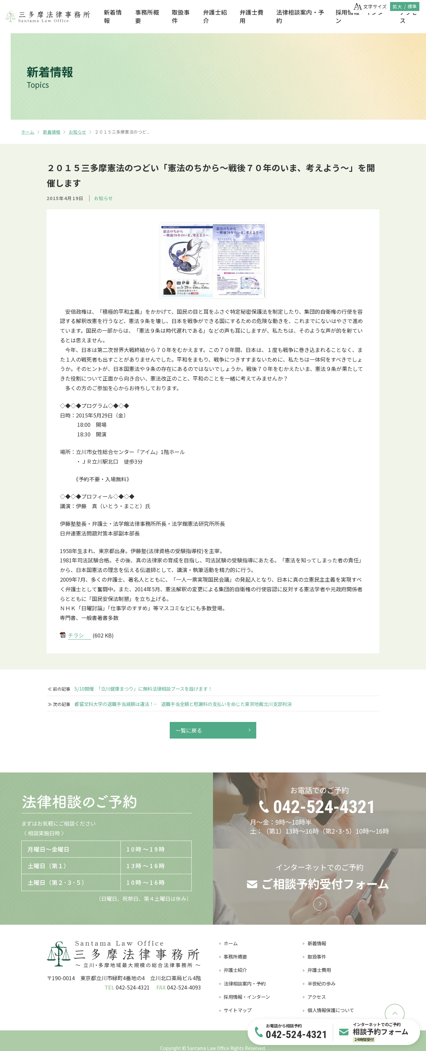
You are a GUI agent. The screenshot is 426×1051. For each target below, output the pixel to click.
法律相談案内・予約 (300, 16)
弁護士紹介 (215, 16)
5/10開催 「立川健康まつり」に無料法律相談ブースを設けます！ (143, 688)
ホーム (27, 132)
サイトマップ (238, 1009)
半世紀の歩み (321, 983)
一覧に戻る (188, 730)
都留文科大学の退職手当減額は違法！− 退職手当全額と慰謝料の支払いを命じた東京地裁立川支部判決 (183, 704)
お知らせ (77, 132)
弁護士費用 (252, 16)
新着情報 (113, 16)
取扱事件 (181, 16)
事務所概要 (147, 16)
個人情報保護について (331, 1009)
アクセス (408, 16)
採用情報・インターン (362, 16)
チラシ (76, 635)
